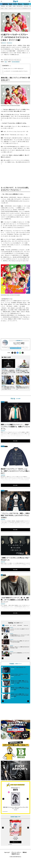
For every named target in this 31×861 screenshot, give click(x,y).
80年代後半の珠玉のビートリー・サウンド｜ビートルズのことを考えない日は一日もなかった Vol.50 (19, 637)
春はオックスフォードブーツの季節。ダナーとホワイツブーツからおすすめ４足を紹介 (19, 643)
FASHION (3, 6)
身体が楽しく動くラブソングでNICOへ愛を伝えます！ (13, 69)
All (3, 626)
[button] (2, 659)
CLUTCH (14, 626)
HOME (2, 8)
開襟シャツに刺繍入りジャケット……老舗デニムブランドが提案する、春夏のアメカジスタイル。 (15, 428)
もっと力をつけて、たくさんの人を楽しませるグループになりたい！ (15, 71)
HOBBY (10, 6)
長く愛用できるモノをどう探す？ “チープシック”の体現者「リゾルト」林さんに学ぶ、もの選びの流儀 (22, 372)
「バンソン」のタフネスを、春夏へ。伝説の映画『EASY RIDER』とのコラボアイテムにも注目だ (15, 517)
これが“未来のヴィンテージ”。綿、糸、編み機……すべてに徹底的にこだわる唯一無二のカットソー (15, 601)
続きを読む (15, 442)
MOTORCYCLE (20, 6)
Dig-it (6, 8)
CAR (7, 6)
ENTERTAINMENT (16, 61)
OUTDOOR (26, 6)
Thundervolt (25, 626)
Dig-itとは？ (7, 853)
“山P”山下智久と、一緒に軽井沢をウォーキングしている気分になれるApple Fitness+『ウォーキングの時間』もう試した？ (8, 372)
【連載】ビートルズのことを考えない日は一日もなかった (15, 560)
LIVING (14, 6)
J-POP (6, 59)
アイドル (11, 59)
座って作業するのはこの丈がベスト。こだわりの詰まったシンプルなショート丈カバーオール (8, 389)
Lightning (2, 447)
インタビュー (17, 59)
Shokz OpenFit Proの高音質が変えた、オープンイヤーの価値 (19, 654)
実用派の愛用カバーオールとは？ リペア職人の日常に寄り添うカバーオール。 (22, 389)
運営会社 (25, 853)
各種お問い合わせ (16, 855)
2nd (1, 576)
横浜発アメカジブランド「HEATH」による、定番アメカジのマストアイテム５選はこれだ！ (15, 472)
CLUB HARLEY (19, 626)
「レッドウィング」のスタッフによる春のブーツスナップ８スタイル (19, 631)
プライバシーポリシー (16, 853)
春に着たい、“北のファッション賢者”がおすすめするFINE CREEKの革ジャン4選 (19, 649)
